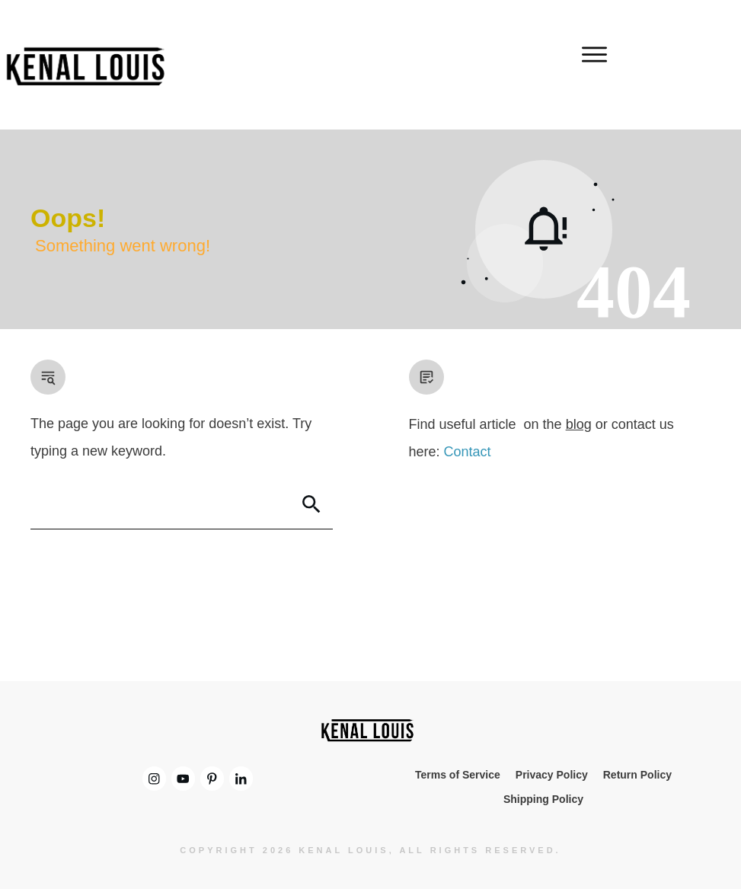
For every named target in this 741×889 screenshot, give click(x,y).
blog (579, 424)
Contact (467, 451)
